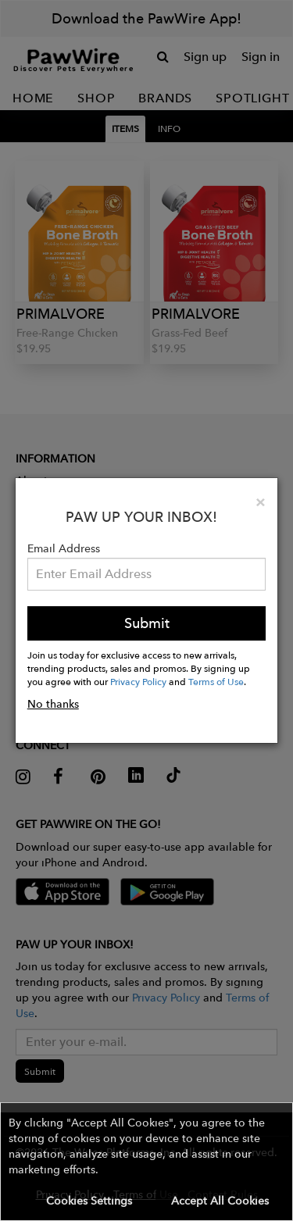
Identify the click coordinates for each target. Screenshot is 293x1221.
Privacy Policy (138, 681)
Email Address (63, 548)
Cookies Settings (89, 1201)
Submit (147, 623)
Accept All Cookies (220, 1201)
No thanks (53, 704)
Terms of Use (216, 681)
